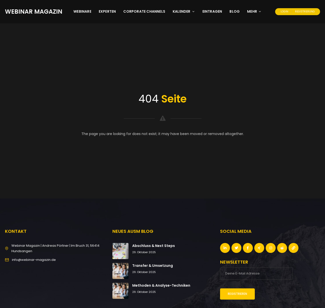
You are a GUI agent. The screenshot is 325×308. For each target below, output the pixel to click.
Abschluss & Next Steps (153, 245)
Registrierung (305, 11)
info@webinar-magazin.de (34, 259)
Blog (234, 11)
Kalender (184, 11)
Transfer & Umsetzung (152, 265)
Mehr (254, 11)
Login (284, 11)
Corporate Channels (144, 11)
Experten (107, 11)
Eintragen (212, 11)
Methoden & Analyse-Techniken (161, 285)
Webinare (82, 11)
